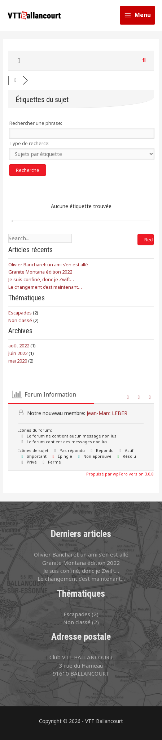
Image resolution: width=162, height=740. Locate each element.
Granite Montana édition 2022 (40, 271)
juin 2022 (17, 353)
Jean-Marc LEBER (107, 413)
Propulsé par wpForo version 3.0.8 (119, 474)
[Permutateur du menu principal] (137, 15)
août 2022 (18, 345)
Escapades (20, 312)
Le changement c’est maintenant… (45, 287)
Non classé (20, 320)
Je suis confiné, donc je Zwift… (41, 279)
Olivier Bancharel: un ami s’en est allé (48, 264)
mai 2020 (17, 361)
